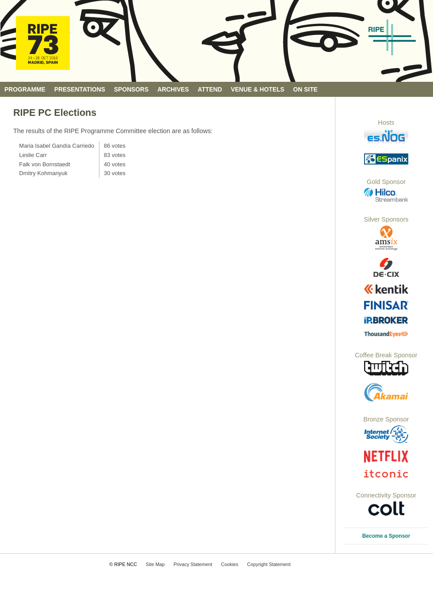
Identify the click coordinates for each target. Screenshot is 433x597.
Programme (25, 89)
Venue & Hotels (257, 89)
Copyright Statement (268, 564)
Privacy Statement (193, 564)
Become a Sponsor (386, 536)
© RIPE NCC (123, 564)
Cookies (229, 564)
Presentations (79, 89)
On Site (305, 89)
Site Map (155, 564)
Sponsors (131, 89)
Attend (210, 89)
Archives (173, 89)
